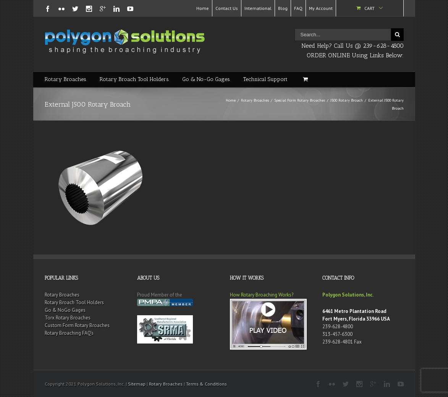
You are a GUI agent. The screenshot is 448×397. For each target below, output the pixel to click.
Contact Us (226, 8)
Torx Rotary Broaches (68, 317)
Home (202, 8)
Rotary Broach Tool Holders (134, 79)
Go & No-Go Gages (206, 79)
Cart (369, 8)
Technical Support (265, 79)
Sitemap (137, 384)
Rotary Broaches (65, 79)
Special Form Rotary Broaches (299, 100)
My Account (321, 8)
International (258, 8)
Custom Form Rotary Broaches (77, 325)
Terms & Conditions (206, 384)
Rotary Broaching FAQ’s (69, 333)
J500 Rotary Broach (346, 100)
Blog (283, 8)
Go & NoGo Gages (65, 310)
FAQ (298, 8)
